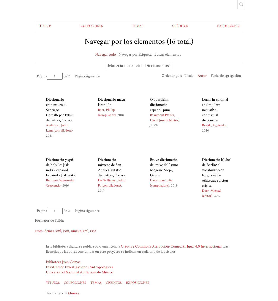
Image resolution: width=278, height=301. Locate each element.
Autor (202, 75)
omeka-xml (79, 230)
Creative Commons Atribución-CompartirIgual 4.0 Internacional (171, 246)
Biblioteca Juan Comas (63, 261)
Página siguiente (87, 76)
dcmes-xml (52, 230)
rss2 (93, 230)
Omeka (73, 293)
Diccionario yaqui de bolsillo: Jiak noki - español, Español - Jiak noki (60, 167)
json (66, 230)
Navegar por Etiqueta (135, 54)
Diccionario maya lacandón (111, 102)
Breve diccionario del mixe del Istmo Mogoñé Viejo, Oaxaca (164, 167)
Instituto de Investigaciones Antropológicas (79, 267)
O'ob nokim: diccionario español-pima (160, 104)
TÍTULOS (45, 26)
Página (50, 76)
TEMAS (137, 26)
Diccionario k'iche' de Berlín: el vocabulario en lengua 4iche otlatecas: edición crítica (216, 172)
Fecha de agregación (226, 75)
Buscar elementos (167, 54)
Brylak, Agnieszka (214, 125)
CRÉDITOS (180, 26)
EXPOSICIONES (228, 26)
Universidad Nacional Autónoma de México (79, 272)
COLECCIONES (92, 26)
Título (189, 75)
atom (39, 230)
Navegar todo (105, 54)
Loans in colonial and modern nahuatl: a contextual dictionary (215, 110)
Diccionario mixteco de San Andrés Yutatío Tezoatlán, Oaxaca (111, 167)
